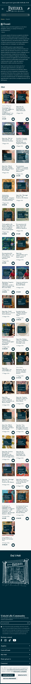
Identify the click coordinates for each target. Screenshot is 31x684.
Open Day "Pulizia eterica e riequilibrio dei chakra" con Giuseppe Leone (22, 341)
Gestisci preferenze (9, 678)
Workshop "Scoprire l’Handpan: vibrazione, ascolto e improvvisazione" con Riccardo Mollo (8, 285)
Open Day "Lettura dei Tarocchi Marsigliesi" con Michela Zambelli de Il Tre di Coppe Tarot (8, 454)
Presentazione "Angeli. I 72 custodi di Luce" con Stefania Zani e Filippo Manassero (22, 168)
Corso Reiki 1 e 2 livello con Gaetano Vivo (7, 539)
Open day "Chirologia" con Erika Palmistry (6, 369)
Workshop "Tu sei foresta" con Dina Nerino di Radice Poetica (21, 371)
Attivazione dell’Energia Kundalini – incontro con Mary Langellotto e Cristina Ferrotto (8, 197)
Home (3, 19)
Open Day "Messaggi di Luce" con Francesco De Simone (22, 196)
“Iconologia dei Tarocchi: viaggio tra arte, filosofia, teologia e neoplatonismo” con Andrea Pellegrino (8, 111)
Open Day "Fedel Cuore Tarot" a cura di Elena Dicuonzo (8, 313)
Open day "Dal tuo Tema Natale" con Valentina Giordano (7, 139)
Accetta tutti (8, 675)
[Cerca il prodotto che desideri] (14, 14)
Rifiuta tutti (22, 675)
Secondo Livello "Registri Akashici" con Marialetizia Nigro (21, 313)
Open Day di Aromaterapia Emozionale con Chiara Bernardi (20, 108)
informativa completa (20, 671)
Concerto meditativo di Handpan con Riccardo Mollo (22, 284)
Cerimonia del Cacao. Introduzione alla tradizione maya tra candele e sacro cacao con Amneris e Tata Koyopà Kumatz (22, 509)
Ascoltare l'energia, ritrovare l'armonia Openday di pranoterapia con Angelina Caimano (21, 140)
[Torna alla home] (15, 9)
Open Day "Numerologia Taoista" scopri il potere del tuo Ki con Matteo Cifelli (8, 399)
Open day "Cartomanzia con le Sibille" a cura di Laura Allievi (22, 255)
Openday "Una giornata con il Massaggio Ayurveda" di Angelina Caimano (22, 427)
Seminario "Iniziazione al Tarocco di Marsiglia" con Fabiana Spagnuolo (8, 341)
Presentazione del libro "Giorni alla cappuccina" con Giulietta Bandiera (21, 226)
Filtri (3, 87)
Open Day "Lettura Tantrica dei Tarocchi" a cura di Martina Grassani (22, 481)
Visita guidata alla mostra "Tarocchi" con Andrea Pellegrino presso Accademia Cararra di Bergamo (8, 226)
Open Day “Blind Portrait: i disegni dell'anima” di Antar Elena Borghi (8, 168)
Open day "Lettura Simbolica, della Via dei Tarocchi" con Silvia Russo (22, 399)
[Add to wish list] (13, 92)
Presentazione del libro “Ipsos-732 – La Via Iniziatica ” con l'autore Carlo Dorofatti (8, 255)
